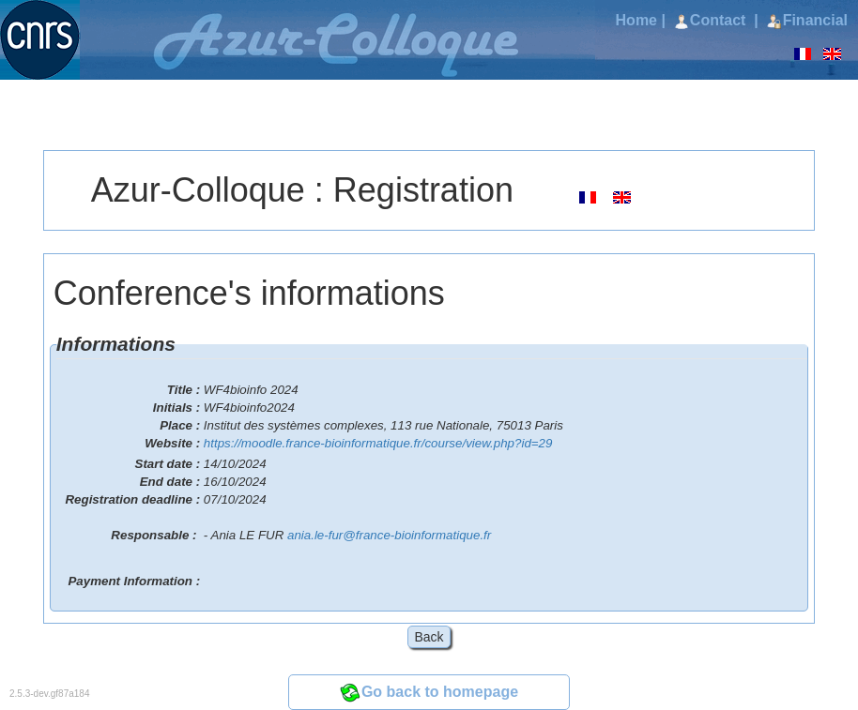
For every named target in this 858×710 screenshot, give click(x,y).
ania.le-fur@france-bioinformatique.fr (389, 535)
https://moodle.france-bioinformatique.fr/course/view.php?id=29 (378, 443)
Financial (807, 20)
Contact (712, 20)
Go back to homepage (429, 692)
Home (636, 20)
